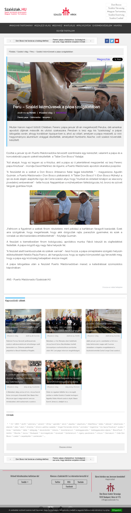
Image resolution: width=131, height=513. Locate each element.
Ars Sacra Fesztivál (108, 427)
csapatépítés (26, 436)
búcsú (25, 433)
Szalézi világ (22, 52)
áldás (101, 424)
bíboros (55, 430)
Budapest (34, 433)
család (15, 436)
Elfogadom (116, 510)
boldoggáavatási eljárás (101, 430)
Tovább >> (25, 482)
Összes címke (65, 447)
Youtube (81, 482)
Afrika (48, 424)
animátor (84, 427)
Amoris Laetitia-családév (46, 427)
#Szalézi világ (45, 113)
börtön (9, 433)
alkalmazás (118, 424)
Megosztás (103, 59)
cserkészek (37, 436)
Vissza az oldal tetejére (112, 287)
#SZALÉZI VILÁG (42, 25)
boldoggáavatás (82, 430)
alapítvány (81, 424)
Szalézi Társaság (116, 8)
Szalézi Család (116, 18)
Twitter (57, 482)
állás (16, 427)
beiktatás (17, 430)
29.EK (23, 424)
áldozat (109, 424)
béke (25, 430)
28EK (17, 424)
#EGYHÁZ (57, 25)
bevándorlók (45, 430)
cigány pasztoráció (86, 433)
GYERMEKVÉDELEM (102, 25)
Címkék (10, 415)
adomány (32, 424)
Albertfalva (92, 424)
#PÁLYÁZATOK (83, 25)
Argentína (94, 427)
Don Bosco (116, 4)
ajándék (56, 424)
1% (12, 424)
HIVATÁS (118, 25)
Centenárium (70, 433)
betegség (33, 430)
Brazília (17, 433)
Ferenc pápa (23, 117)
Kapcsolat (110, 479)
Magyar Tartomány (116, 11)
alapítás (72, 424)
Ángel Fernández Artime (68, 427)
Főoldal (12, 52)
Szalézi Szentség (116, 14)
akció (64, 424)
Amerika (30, 427)
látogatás (46, 117)
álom (22, 427)
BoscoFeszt (118, 430)
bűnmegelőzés (47, 433)
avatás (120, 427)
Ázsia (8, 430)
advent (41, 424)
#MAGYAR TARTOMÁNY (21, 25)
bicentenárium (67, 430)
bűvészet (59, 433)
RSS (68, 482)
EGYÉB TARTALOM (66, 31)
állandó (9, 427)
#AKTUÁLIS (69, 25)
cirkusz (100, 433)
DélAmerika (35, 117)
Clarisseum (109, 433)
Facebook (69, 486)
